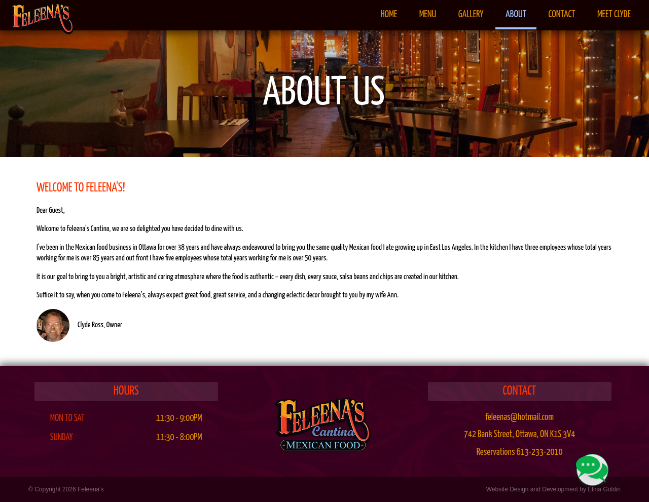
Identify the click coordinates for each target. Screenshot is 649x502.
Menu (428, 15)
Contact (562, 15)
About (516, 15)
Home (388, 15)
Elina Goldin (604, 489)
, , (519, 434)
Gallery (471, 15)
